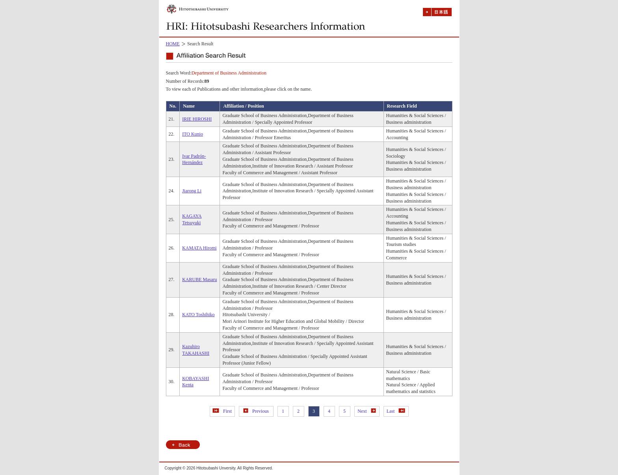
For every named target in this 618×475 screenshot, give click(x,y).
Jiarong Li (191, 191)
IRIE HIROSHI (197, 119)
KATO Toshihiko (198, 314)
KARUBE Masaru (199, 279)
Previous (256, 411)
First (222, 411)
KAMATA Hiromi (199, 248)
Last (396, 411)
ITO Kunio (192, 134)
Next (366, 411)
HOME (173, 44)
